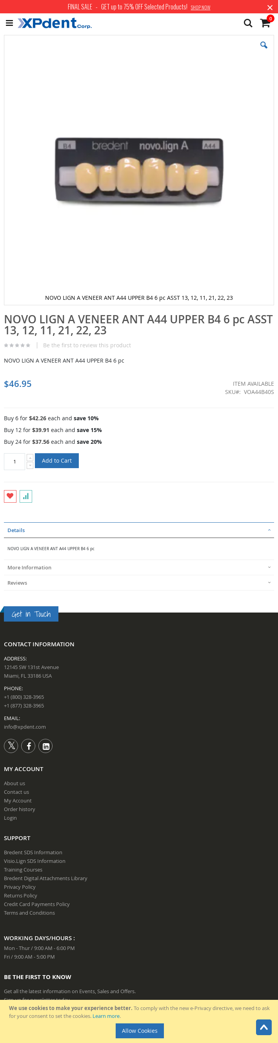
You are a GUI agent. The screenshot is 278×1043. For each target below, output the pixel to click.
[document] (140, 1021)
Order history (19, 809)
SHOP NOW (201, 7)
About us (14, 783)
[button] (264, 51)
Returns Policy (20, 895)
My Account (18, 800)
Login (10, 817)
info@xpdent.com (25, 726)
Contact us (16, 791)
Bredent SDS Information (33, 852)
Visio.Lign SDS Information (34, 860)
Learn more (106, 1015)
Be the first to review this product (87, 345)
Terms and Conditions (29, 912)
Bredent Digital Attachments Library (45, 878)
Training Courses (23, 869)
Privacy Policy (20, 886)
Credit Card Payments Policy (37, 904)
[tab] (139, 530)
